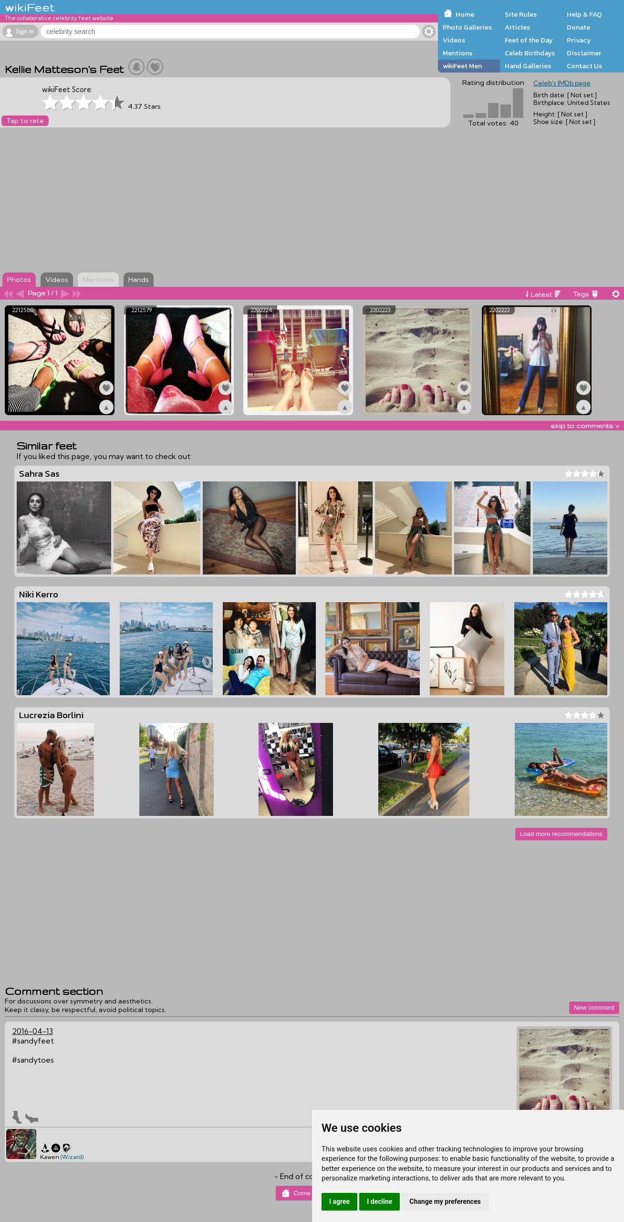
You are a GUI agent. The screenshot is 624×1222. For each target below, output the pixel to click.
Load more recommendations (561, 833)
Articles (517, 27)
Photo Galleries (467, 27)
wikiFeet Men (462, 66)
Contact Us (584, 66)
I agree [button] (339, 1201)
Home (465, 14)
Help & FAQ (584, 14)
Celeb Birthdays (530, 53)
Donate (578, 27)
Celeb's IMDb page (562, 83)
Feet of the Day (529, 40)
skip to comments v (585, 425)
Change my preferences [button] (444, 1201)
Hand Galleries (528, 66)
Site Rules (521, 14)
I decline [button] (379, 1201)
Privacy (579, 40)
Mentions (457, 53)
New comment (594, 1007)
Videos (454, 40)
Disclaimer (584, 53)
